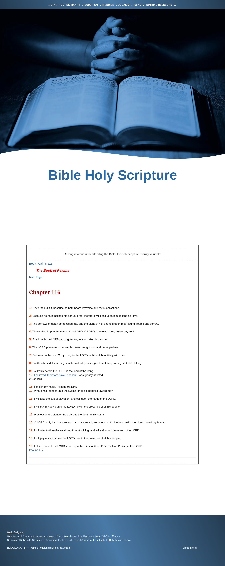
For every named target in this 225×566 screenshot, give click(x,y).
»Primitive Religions (157, 5)
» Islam (136, 5)
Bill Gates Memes (111, 536)
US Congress (37, 540)
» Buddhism (90, 5)
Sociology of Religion (18, 540)
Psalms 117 (36, 450)
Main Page (35, 277)
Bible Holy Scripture (112, 175)
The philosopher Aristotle (69, 536)
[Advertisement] (112, 220)
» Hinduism (107, 5)
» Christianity (71, 5)
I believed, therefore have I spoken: (55, 375)
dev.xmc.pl (65, 548)
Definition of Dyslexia (120, 540)
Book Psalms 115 (41, 263)
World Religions (15, 532)
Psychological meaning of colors (39, 536)
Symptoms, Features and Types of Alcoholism (69, 540)
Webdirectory (14, 536)
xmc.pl (193, 548)
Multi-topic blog (92, 536)
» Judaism (123, 5)
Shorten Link (100, 540)
